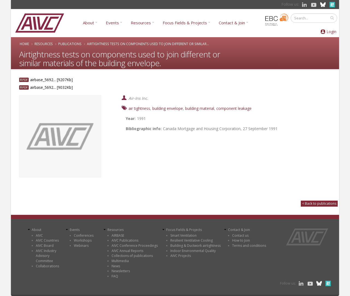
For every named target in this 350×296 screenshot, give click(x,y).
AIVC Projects (180, 255)
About (88, 22)
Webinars (81, 245)
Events (112, 22)
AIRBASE (118, 235)
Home (24, 44)
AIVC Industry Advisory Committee (46, 255)
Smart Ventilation (183, 235)
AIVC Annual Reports (127, 250)
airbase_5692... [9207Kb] (51, 79)
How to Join (241, 240)
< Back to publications (319, 203)
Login (331, 31)
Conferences (84, 235)
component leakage (234, 108)
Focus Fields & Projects (185, 22)
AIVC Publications (125, 240)
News (116, 266)
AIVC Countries (47, 240)
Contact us (240, 235)
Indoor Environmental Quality (193, 250)
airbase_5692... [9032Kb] (51, 87)
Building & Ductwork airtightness (195, 245)
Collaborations (47, 266)
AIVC (39, 235)
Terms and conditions (249, 245)
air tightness (139, 108)
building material (199, 108)
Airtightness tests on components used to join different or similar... (148, 44)
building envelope (167, 108)
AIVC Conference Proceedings (135, 245)
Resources (141, 22)
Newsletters (121, 271)
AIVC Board (45, 245)
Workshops (83, 240)
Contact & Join (232, 22)
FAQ (115, 276)
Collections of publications (132, 255)
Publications (69, 44)
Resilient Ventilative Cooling (191, 240)
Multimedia (120, 261)
